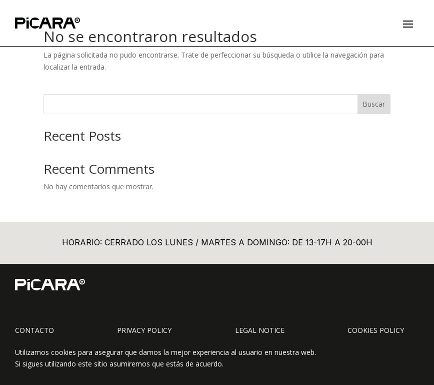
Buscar (373, 104)
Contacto (34, 330)
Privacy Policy (144, 330)
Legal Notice (259, 330)
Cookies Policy (376, 330)
